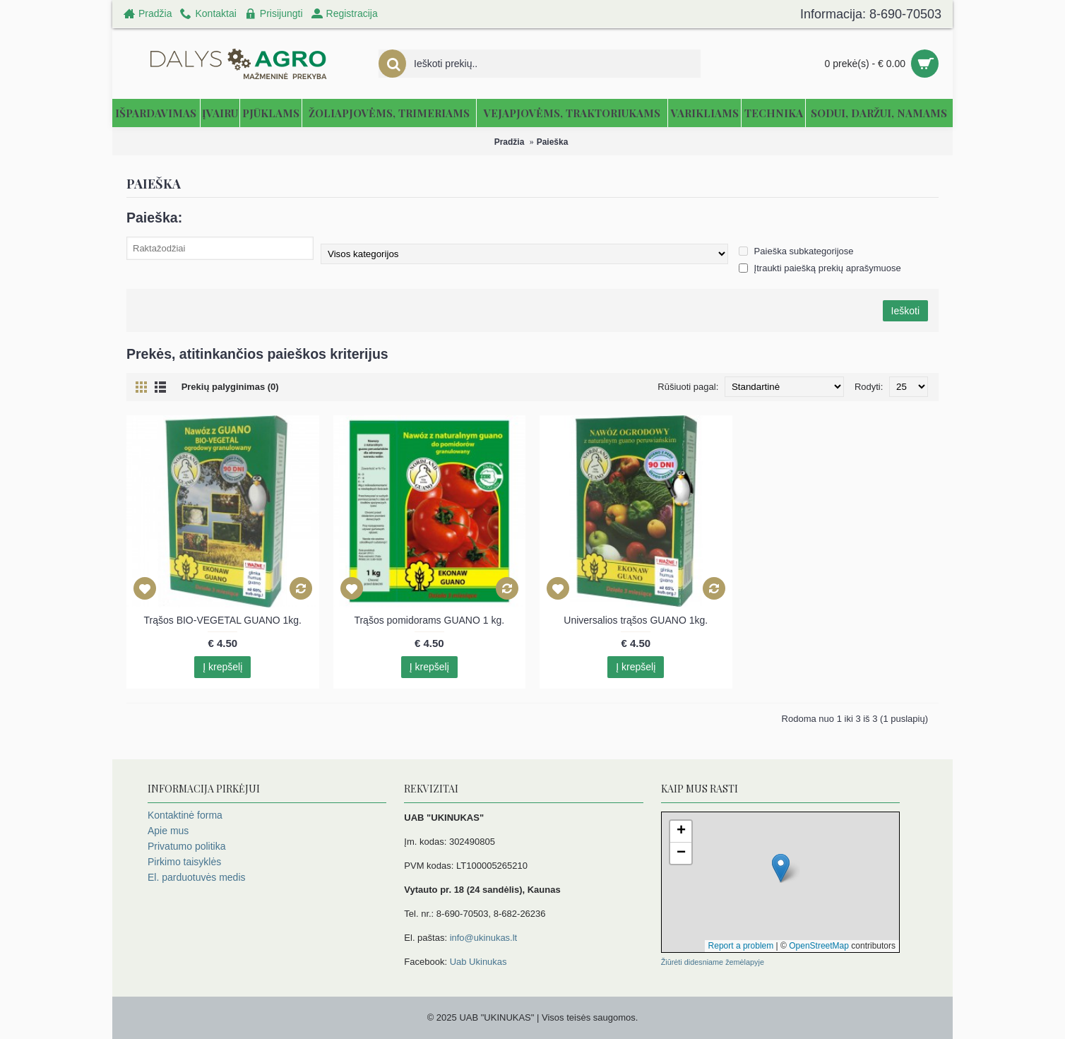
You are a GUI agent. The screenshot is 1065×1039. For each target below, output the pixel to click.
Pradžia (509, 142)
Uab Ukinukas (478, 961)
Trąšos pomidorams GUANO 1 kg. (429, 620)
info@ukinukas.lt (484, 937)
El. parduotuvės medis (197, 877)
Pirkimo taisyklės (184, 861)
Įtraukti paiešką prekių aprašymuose (820, 268)
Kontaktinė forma (185, 815)
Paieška (553, 142)
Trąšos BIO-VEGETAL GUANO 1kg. (222, 620)
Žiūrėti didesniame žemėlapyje (712, 962)
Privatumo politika (187, 846)
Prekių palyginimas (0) (230, 386)
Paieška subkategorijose (796, 251)
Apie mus (168, 830)
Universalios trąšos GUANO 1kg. (636, 620)
